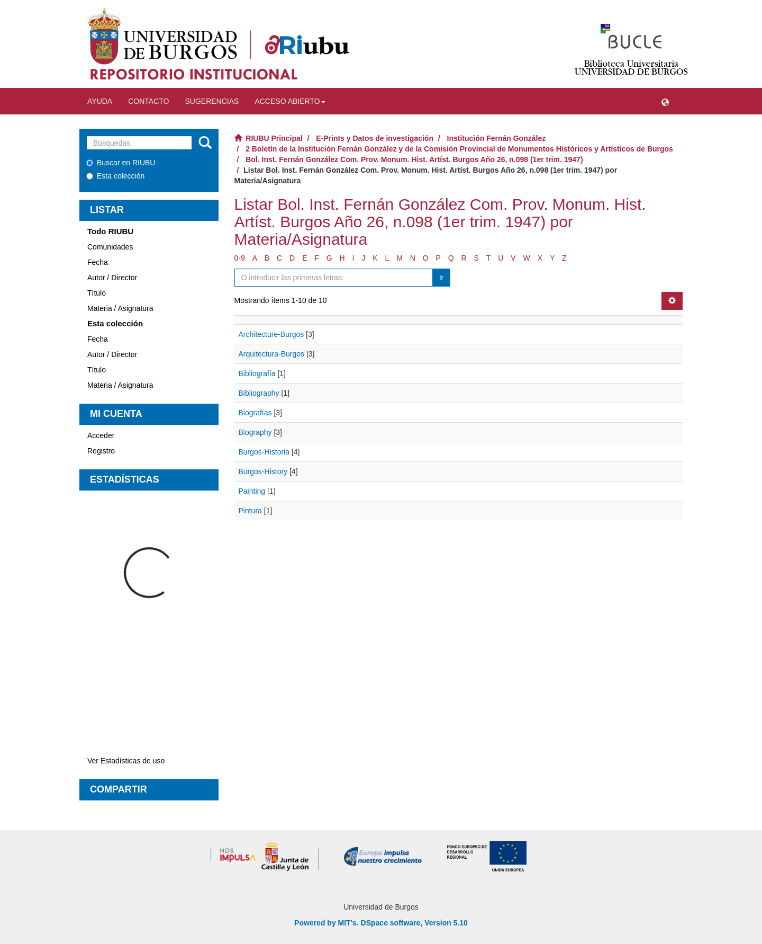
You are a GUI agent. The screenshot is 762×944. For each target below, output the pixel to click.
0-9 (239, 258)
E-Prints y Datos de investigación (374, 138)
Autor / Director (112, 277)
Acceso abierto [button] (290, 101)
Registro (101, 451)
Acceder (100, 435)
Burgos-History (263, 471)
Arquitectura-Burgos (272, 354)
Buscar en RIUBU (120, 162)
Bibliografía (257, 373)
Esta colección (115, 176)
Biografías (255, 412)
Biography (255, 432)
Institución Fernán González (496, 138)
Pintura (250, 510)
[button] (665, 101)
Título (96, 293)
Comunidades (110, 247)
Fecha (97, 262)
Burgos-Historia (264, 452)
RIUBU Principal (274, 138)
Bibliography (259, 393)
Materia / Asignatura (120, 308)
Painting (252, 491)
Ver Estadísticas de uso (126, 760)
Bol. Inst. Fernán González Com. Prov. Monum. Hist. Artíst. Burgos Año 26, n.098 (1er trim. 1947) (414, 159)
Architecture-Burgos (271, 334)
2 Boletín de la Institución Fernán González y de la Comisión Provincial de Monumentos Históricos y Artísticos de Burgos (459, 149)
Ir (441, 277)
